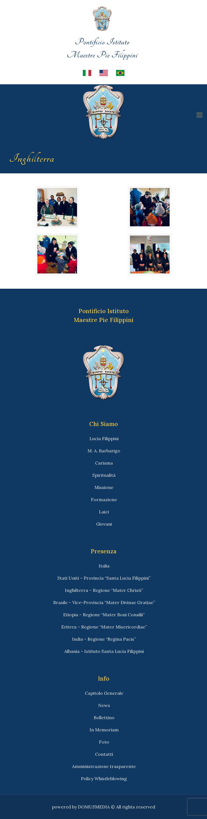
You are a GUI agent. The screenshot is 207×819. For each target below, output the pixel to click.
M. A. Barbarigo (104, 450)
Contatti (104, 754)
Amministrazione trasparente (104, 766)
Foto (104, 742)
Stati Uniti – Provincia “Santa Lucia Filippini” (103, 578)
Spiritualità (104, 475)
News (104, 705)
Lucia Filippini (104, 438)
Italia (104, 566)
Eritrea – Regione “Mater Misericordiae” (104, 627)
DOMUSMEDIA (94, 807)
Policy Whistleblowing (104, 778)
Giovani (104, 524)
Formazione (104, 499)
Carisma (104, 463)
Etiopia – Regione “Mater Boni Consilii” (104, 614)
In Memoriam (104, 729)
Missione (103, 487)
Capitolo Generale (104, 693)
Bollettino (104, 717)
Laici (104, 511)
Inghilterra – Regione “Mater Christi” (104, 590)
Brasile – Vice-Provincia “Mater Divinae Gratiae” (104, 602)
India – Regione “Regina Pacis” (104, 639)
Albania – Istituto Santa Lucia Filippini (104, 651)
